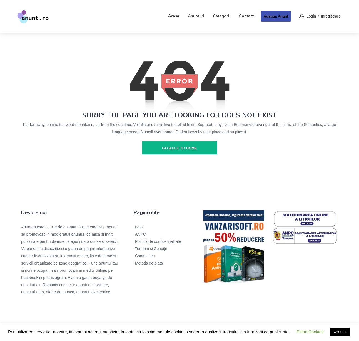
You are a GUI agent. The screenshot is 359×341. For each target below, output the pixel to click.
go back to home (179, 148)
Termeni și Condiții (151, 248)
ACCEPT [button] (340, 332)
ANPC (140, 234)
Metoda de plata (149, 263)
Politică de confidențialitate (158, 241)
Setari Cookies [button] (310, 331)
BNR (139, 227)
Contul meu (145, 256)
